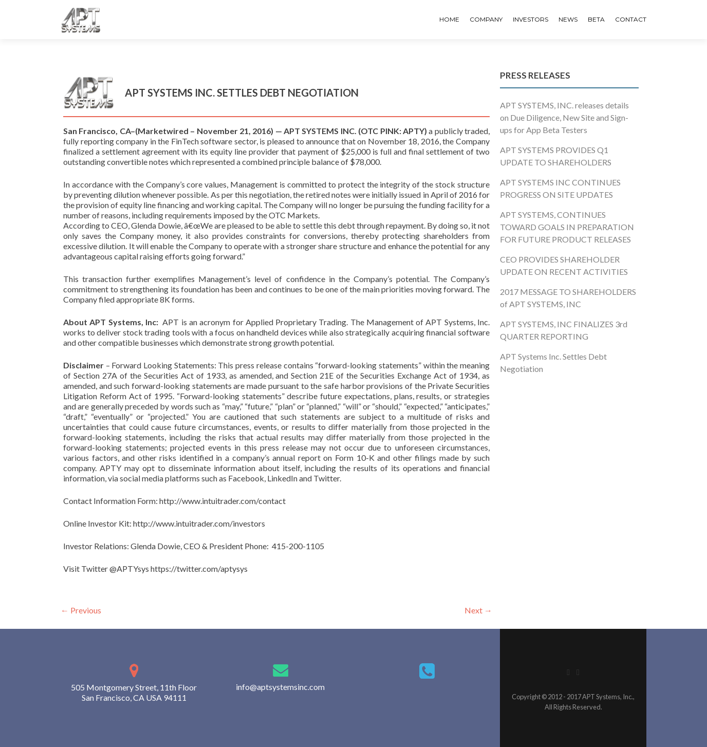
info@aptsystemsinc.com (280, 687)
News (568, 19)
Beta (596, 19)
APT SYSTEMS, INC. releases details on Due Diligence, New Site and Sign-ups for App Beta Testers (564, 117)
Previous (81, 610)
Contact (630, 19)
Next (478, 610)
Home (449, 19)
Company (486, 19)
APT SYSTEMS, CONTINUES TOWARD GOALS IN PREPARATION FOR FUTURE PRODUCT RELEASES (567, 227)
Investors (530, 19)
